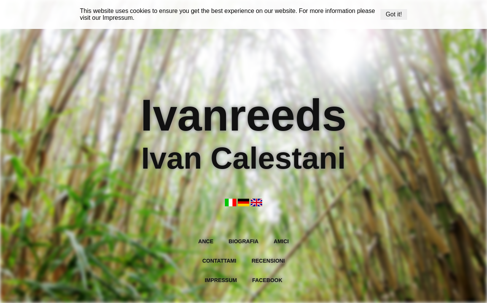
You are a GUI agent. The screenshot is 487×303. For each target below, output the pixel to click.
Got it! (394, 14)
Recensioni (268, 261)
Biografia (244, 241)
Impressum (118, 17)
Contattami (219, 261)
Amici (281, 241)
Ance (205, 241)
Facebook (267, 280)
